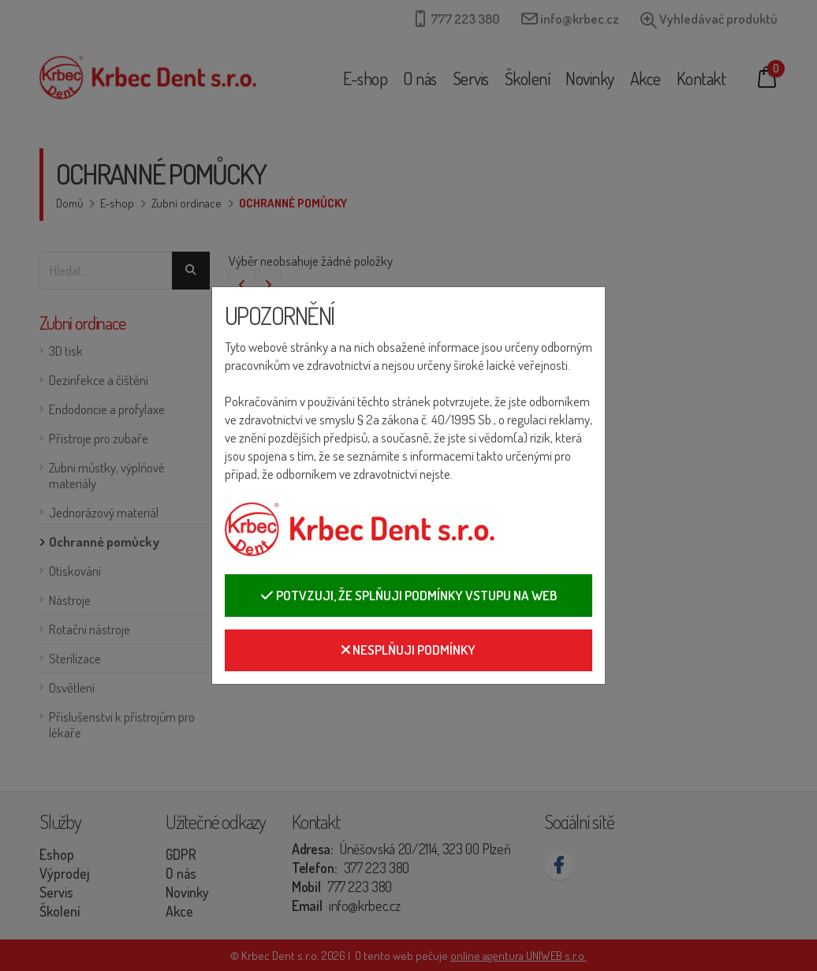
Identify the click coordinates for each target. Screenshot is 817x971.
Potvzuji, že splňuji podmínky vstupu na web (408, 595)
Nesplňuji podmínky (408, 649)
